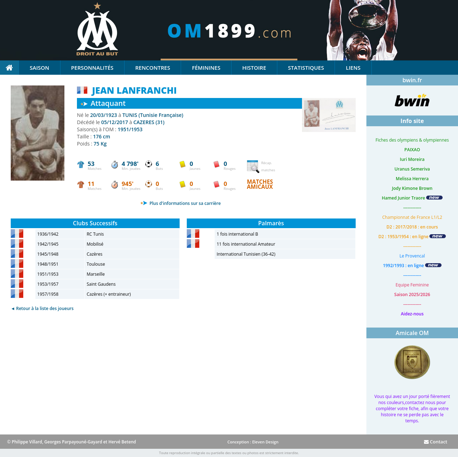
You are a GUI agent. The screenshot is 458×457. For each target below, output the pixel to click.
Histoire (254, 67)
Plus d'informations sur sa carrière (180, 203)
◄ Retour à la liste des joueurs (42, 308)
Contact (435, 441)
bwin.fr (412, 80)
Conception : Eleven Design (252, 441)
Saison (39, 67)
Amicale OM (412, 333)
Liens (353, 67)
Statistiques (306, 67)
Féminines (206, 67)
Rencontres (152, 67)
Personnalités (92, 67)
